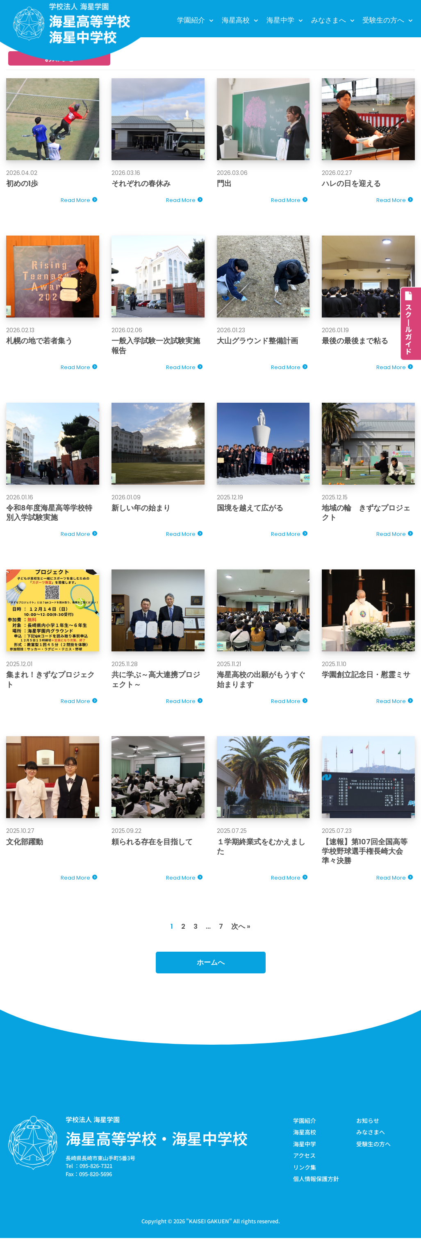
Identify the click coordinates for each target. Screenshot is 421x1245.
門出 (224, 184)
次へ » (241, 932)
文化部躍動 (24, 846)
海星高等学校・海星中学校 (157, 1145)
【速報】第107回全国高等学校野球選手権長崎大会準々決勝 (364, 856)
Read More (75, 201)
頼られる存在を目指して (152, 846)
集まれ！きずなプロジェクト (50, 683)
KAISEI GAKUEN (209, 1228)
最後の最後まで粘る (355, 342)
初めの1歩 (22, 184)
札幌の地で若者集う (39, 342)
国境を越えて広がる (250, 510)
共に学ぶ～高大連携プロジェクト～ (156, 683)
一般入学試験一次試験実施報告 (156, 346)
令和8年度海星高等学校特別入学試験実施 (49, 515)
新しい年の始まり (141, 510)
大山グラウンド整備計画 (257, 342)
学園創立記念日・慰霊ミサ (366, 678)
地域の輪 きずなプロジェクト (366, 515)
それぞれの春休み (141, 184)
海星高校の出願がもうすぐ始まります (261, 683)
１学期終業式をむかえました (261, 851)
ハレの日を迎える (351, 184)
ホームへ (211, 969)
